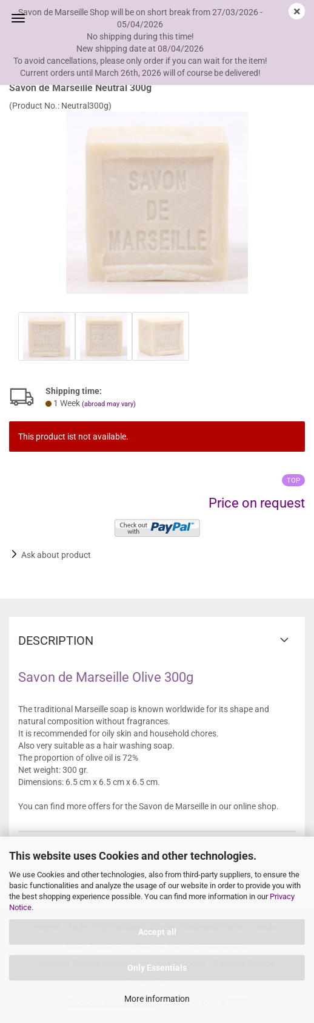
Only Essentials (157, 968)
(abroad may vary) (109, 404)
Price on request (257, 503)
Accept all (157, 932)
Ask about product (56, 555)
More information (157, 999)
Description (55, 640)
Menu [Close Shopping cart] (18, 18)
